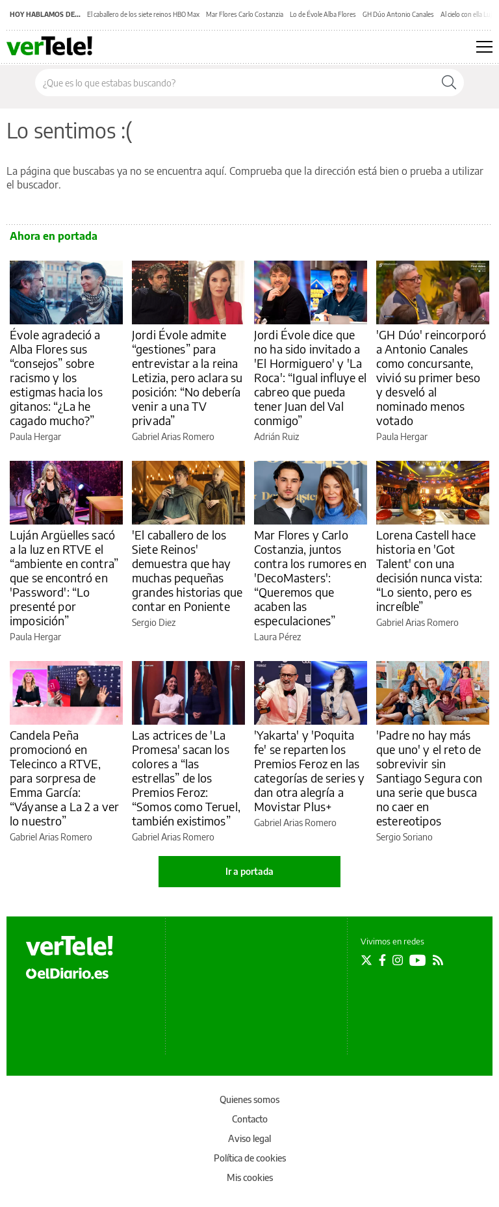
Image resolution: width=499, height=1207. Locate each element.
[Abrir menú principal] (484, 47)
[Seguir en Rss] (438, 960)
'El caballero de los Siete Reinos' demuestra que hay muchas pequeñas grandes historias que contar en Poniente (187, 570)
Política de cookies (250, 1157)
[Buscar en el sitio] (235, 82)
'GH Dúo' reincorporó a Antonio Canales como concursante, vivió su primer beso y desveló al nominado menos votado (431, 377)
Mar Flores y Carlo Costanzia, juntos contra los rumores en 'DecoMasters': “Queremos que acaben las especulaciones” (310, 577)
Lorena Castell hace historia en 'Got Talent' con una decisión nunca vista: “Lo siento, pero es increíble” (429, 570)
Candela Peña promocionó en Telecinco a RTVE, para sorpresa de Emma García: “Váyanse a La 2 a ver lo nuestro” (64, 777)
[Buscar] (449, 82)
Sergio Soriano (404, 836)
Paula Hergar (35, 436)
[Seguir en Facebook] (382, 960)
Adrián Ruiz (276, 436)
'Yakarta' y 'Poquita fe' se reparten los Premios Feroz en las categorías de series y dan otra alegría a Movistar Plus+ (309, 770)
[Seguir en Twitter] (366, 960)
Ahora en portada (53, 235)
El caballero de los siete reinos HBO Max (143, 14)
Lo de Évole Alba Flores (323, 14)
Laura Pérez (277, 636)
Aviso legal (249, 1138)
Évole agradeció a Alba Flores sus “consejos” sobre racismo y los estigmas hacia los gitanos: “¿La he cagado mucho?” (56, 377)
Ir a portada (249, 871)
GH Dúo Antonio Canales (398, 14)
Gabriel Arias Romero (173, 436)
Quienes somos (249, 1099)
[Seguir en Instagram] (397, 960)
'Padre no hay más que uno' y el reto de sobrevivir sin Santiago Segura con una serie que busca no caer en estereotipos (429, 777)
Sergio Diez (153, 622)
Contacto (250, 1118)
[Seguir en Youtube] (417, 960)
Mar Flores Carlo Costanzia (244, 14)
